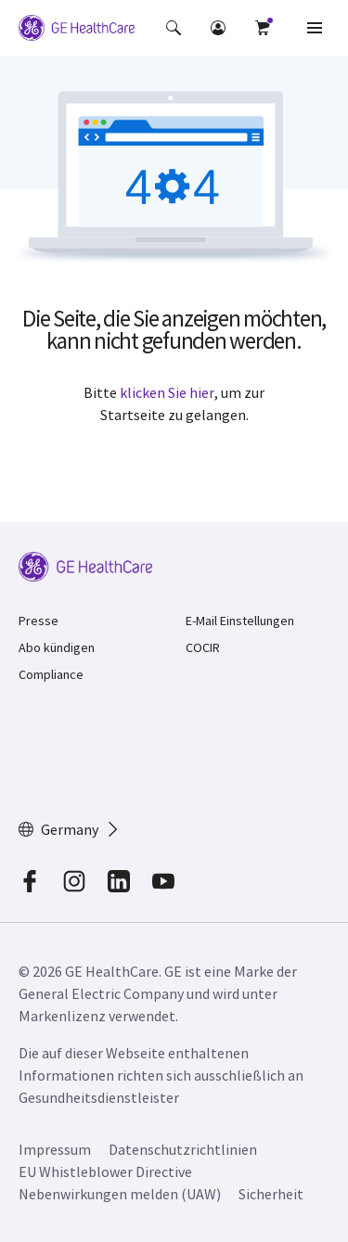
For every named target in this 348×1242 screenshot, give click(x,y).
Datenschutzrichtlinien (183, 1149)
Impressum (55, 1149)
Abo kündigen (57, 647)
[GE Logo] (77, 28)
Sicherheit (270, 1193)
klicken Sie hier (167, 392)
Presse (38, 620)
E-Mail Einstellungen (240, 620)
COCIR (203, 647)
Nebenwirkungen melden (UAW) (120, 1193)
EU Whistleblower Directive (105, 1171)
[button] (173, 28)
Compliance (51, 674)
